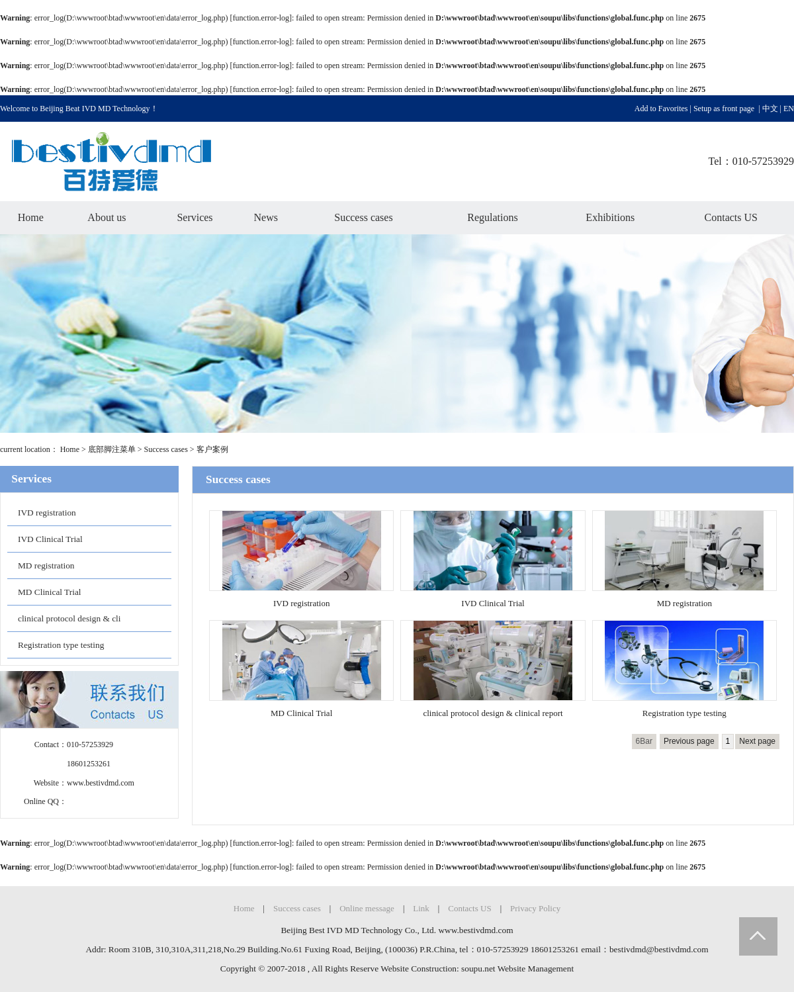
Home (31, 217)
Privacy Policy (535, 908)
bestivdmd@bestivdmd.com (659, 949)
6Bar (644, 741)
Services (194, 217)
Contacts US (731, 217)
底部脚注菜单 (112, 449)
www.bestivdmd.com (100, 783)
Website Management (536, 968)
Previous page (689, 741)
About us (106, 217)
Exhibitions (610, 217)
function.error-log (261, 18)
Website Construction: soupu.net (437, 968)
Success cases (363, 217)
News (266, 217)
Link (421, 908)
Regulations (492, 217)
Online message (366, 908)
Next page (757, 741)
